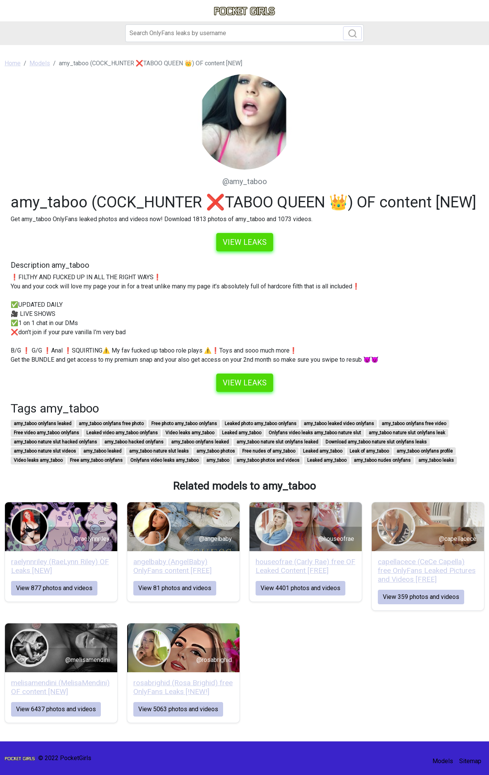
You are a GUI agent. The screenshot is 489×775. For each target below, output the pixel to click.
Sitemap (470, 761)
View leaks (245, 242)
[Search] (244, 33)
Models (442, 761)
